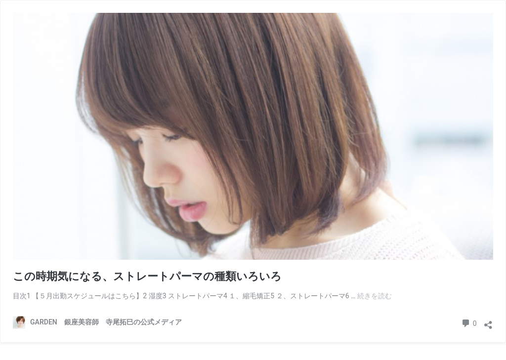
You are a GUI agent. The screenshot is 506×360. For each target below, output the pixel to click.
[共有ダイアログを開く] (488, 321)
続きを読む (374, 296)
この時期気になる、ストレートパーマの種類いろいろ (147, 276)
